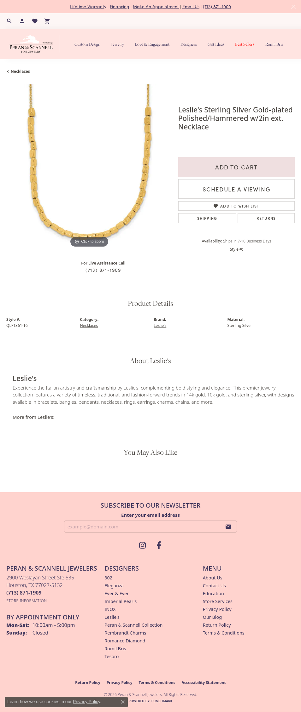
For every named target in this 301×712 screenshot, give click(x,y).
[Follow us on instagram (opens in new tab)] (142, 545)
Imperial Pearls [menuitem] (120, 601)
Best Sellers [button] (244, 44)
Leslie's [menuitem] (112, 617)
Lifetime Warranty (88, 6)
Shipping (207, 218)
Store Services (218, 601)
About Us (212, 578)
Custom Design (87, 44)
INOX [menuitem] (109, 609)
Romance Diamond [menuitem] (124, 641)
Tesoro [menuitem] (111, 656)
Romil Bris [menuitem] (115, 649)
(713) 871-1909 (217, 6)
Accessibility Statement (203, 682)
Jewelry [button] (117, 44)
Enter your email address (150, 515)
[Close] (293, 7)
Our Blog (212, 617)
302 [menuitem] (108, 578)
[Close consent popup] (123, 702)
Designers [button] (188, 44)
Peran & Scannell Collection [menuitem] (133, 625)
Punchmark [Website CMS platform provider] (162, 701)
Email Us (190, 6)
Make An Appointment (156, 6)
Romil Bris (274, 44)
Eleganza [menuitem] (113, 586)
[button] (9, 21)
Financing (119, 6)
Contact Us (214, 586)
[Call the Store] (24, 592)
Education (213, 593)
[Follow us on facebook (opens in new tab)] (158, 545)
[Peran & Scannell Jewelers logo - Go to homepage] (36, 44)
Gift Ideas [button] (216, 44)
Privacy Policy (217, 609)
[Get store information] (26, 600)
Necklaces (20, 71)
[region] (89, 166)
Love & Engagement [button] (152, 44)
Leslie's (160, 325)
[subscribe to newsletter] (228, 526)
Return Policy (217, 625)
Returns (266, 218)
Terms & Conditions (224, 633)
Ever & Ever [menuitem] (116, 593)
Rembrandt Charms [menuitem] (125, 633)
